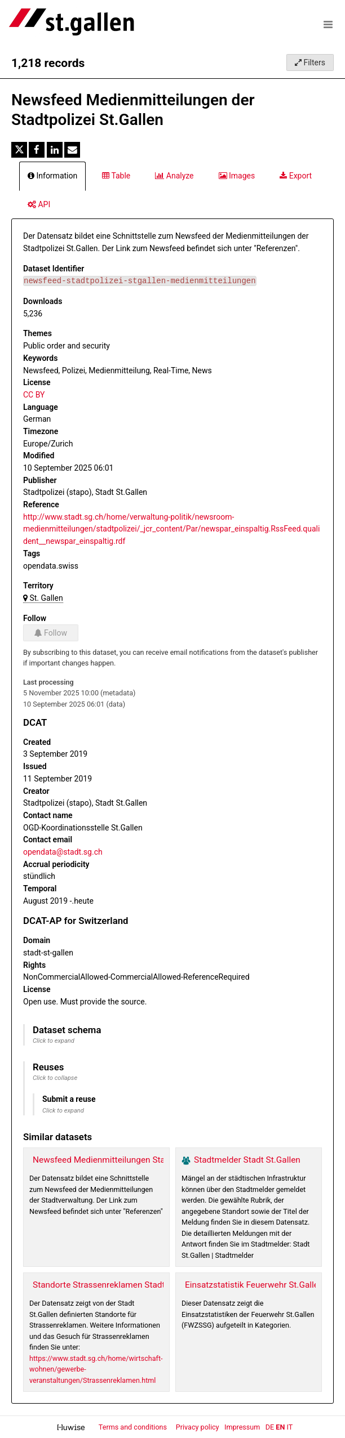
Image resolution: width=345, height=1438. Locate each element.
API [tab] (39, 204)
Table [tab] (116, 175)
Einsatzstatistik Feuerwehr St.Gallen (254, 1285)
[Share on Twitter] (19, 150)
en (280, 1427)
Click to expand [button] (53, 1040)
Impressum (242, 1427)
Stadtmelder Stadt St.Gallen (247, 1160)
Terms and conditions (134, 1427)
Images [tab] (237, 175)
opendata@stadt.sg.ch (63, 851)
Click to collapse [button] (55, 1078)
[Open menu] (328, 24)
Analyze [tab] (174, 175)
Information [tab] (52, 175)
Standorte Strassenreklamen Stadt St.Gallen (117, 1285)
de (270, 1427)
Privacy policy (198, 1427)
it (289, 1427)
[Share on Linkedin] (55, 150)
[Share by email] (72, 150)
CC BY (34, 394)
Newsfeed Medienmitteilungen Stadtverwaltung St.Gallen (142, 1160)
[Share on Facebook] (37, 150)
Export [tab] (296, 175)
